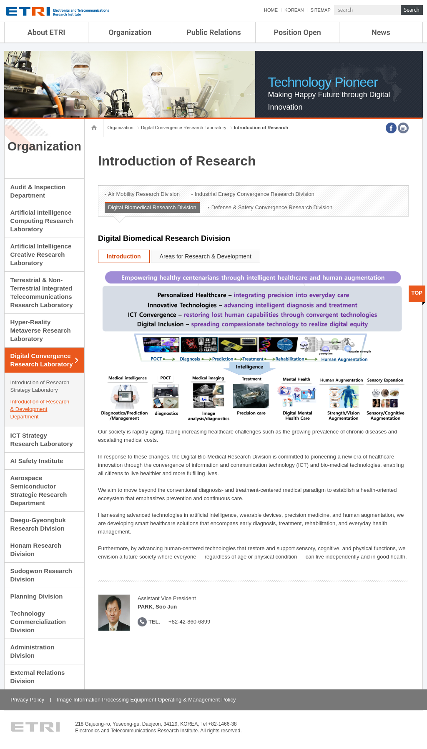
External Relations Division (37, 676)
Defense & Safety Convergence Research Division (271, 207)
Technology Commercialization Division (38, 622)
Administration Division (32, 651)
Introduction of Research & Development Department (40, 409)
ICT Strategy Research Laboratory (41, 439)
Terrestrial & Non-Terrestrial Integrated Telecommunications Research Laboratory (41, 292)
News (381, 32)
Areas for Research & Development (205, 256)
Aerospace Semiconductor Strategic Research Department (38, 490)
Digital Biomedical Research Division (152, 207)
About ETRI (46, 32)
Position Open (297, 32)
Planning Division (36, 596)
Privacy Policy (27, 699)
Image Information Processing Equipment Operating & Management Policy (146, 699)
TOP (417, 293)
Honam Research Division (36, 549)
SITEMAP (320, 10)
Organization (129, 32)
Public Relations (213, 32)
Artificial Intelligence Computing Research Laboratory (41, 221)
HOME (271, 10)
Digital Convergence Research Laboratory (41, 360)
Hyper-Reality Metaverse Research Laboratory (40, 330)
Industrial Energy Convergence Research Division (254, 194)
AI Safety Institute (36, 460)
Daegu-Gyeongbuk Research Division (38, 524)
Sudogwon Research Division (41, 575)
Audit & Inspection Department (38, 191)
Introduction (124, 256)
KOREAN (294, 10)
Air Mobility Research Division (144, 194)
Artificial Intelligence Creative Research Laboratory (41, 254)
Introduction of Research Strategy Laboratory (40, 386)
